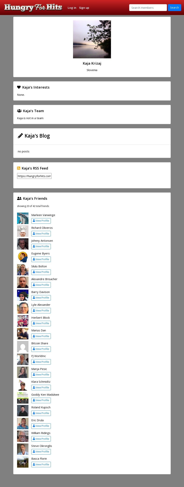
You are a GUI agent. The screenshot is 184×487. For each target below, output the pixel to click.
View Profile (41, 220)
